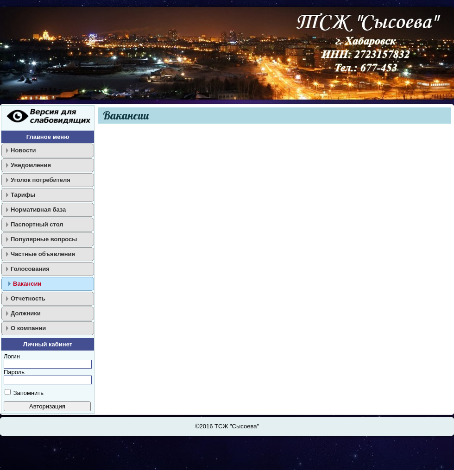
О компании (28, 328)
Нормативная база (38, 209)
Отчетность (28, 298)
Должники (26, 313)
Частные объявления (43, 254)
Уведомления (31, 165)
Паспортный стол (37, 224)
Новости (23, 150)
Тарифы (23, 194)
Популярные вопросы (44, 239)
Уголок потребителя (40, 179)
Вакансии (27, 283)
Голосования (30, 268)
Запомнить (28, 392)
